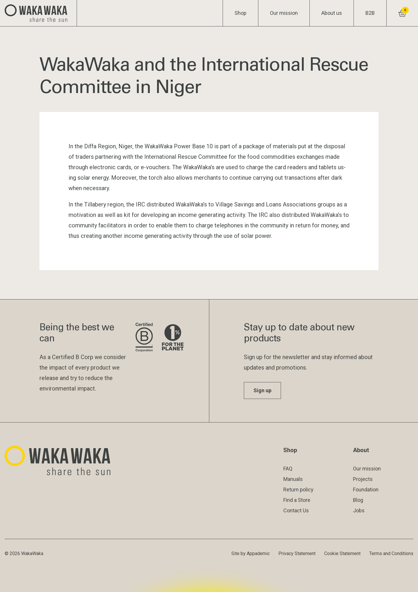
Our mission (284, 13)
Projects (363, 479)
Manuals (293, 479)
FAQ (287, 469)
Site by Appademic (250, 553)
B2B (370, 13)
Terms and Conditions (391, 553)
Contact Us (296, 510)
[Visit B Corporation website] (144, 338)
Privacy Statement (297, 553)
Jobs (359, 510)
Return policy (298, 489)
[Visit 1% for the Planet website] (172, 337)
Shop (240, 13)
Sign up (262, 390)
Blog (358, 500)
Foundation (366, 489)
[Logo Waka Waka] (38, 13)
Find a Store (296, 500)
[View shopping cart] (402, 13)
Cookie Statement (342, 553)
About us (331, 13)
